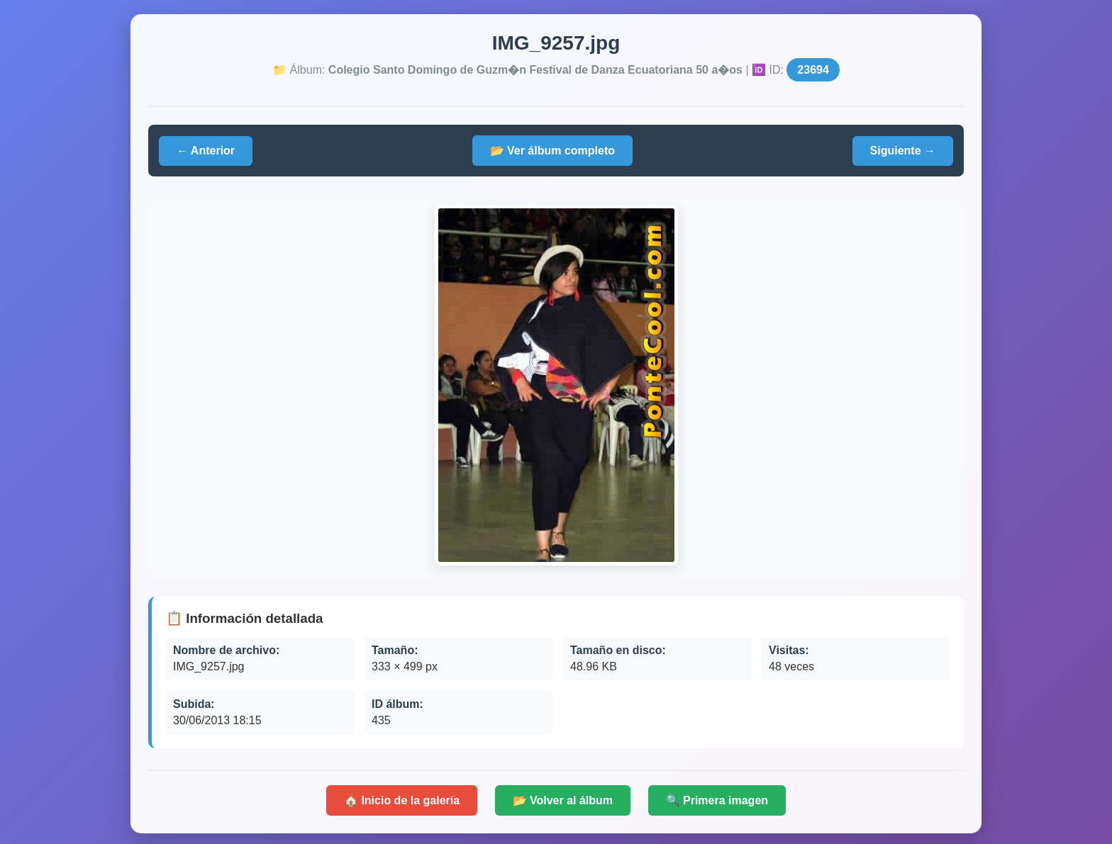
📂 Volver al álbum (563, 800)
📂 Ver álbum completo (552, 151)
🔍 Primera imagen (717, 800)
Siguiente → (902, 151)
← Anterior (206, 151)
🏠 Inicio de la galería (402, 800)
